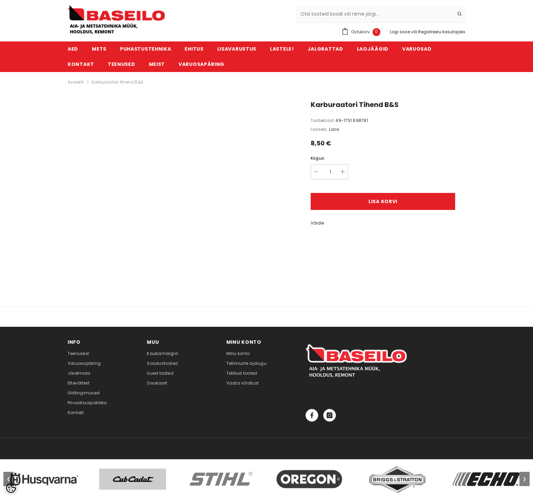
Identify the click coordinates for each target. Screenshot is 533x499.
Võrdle (317, 223)
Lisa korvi (382, 201)
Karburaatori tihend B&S (118, 82)
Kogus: (318, 158)
